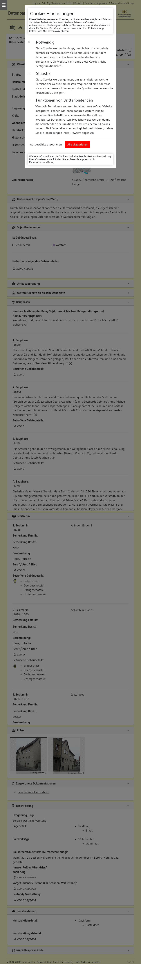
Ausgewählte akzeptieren (46, 144)
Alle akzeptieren (77, 144)
